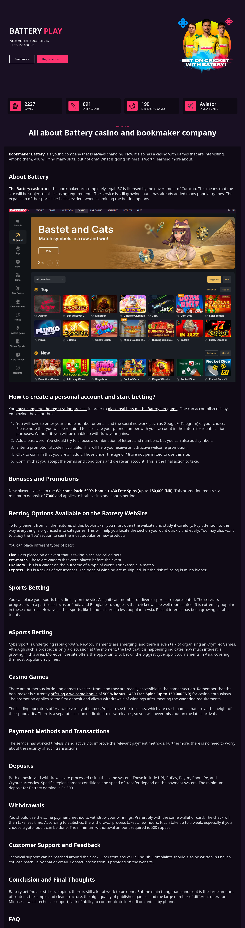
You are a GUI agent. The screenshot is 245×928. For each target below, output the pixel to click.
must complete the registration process (51, 408)
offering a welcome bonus (74, 693)
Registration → (52, 59)
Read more (22, 59)
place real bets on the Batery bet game (142, 408)
